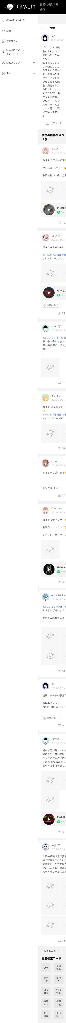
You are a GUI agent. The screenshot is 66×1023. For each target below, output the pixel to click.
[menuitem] (19, 20)
